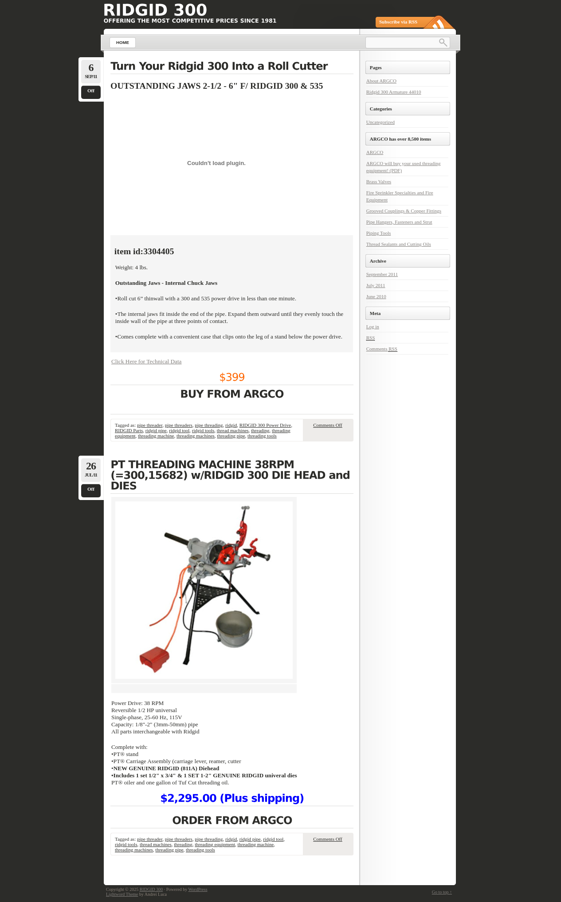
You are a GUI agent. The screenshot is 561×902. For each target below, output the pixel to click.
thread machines (233, 430)
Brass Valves (378, 181)
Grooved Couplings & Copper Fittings (403, 210)
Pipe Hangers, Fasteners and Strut (399, 222)
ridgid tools (203, 430)
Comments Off (327, 425)
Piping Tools (378, 233)
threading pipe (231, 435)
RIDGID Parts (129, 430)
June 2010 (376, 296)
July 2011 (375, 285)
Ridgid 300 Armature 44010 (393, 92)
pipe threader (149, 425)
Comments (381, 349)
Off (90, 90)
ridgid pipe (156, 430)
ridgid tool (179, 430)
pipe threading (209, 425)
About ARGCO (381, 80)
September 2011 (382, 274)
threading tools (262, 435)
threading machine (156, 435)
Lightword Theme (122, 894)
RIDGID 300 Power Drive (265, 425)
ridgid (231, 425)
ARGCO (375, 152)
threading (260, 430)
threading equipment (215, 844)
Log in (372, 326)
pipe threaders (178, 425)
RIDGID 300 (151, 889)
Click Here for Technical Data (146, 361)
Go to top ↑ (442, 892)
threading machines (196, 435)
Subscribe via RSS (398, 21)
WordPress (197, 889)
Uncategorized (380, 122)
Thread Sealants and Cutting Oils (398, 244)
